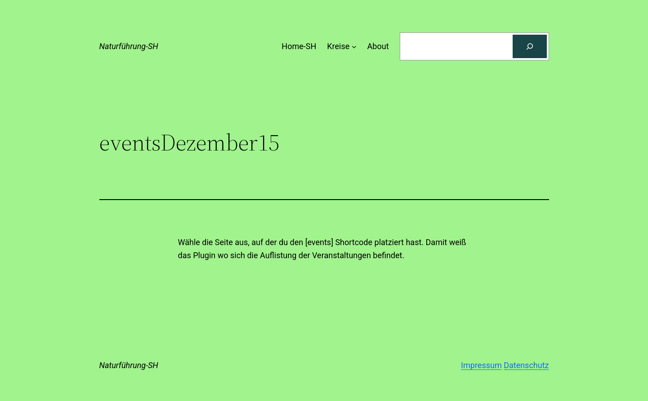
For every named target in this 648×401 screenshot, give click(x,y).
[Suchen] (530, 46)
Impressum (481, 365)
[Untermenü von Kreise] (354, 46)
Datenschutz (526, 365)
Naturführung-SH (128, 46)
